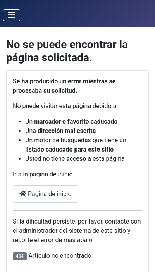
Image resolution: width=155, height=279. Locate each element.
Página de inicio (45, 194)
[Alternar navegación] (11, 15)
